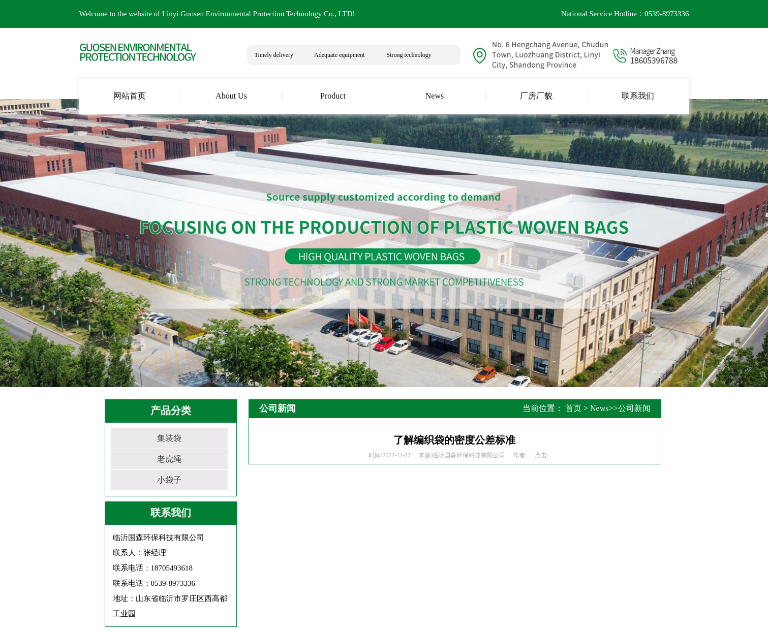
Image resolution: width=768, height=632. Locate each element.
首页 (573, 408)
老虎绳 (169, 459)
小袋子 (169, 480)
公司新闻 (634, 408)
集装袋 (169, 438)
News (599, 408)
